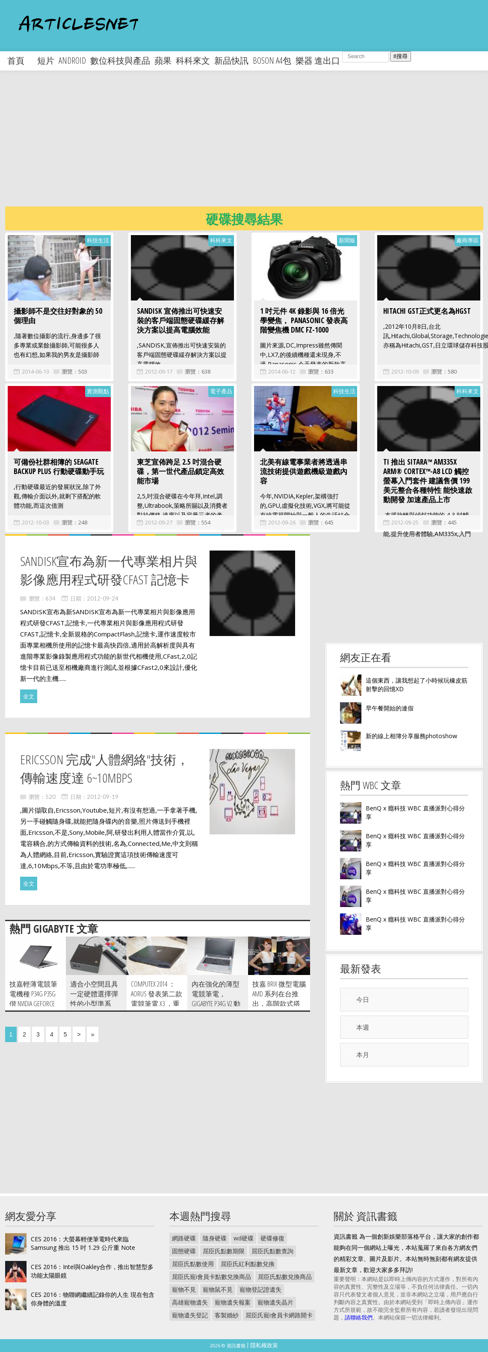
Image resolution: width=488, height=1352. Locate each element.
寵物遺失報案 (233, 1302)
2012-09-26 (282, 522)
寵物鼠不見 (218, 1289)
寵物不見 (184, 1289)
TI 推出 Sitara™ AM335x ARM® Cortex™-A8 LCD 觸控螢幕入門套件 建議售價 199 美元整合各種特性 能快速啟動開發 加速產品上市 (427, 480)
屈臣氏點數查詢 (272, 1251)
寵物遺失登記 (190, 1315)
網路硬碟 (184, 1238)
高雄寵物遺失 (190, 1302)
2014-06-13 (35, 371)
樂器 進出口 (318, 60)
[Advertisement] (226, 145)
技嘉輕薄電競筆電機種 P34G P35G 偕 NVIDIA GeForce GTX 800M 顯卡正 (33, 998)
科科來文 (193, 60)
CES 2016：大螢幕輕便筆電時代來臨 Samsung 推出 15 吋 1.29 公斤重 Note (83, 1243)
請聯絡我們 (359, 1317)
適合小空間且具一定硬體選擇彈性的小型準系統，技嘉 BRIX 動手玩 (94, 1003)
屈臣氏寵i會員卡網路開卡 (279, 1315)
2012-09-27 (158, 522)
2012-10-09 (405, 371)
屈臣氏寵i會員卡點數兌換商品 (211, 1276)
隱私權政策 (264, 1345)
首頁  (20, 60)
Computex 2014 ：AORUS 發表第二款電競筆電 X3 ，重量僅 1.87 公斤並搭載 (156, 1003)
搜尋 (400, 56)
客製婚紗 (227, 1315)
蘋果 (163, 60)
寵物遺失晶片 (275, 1302)
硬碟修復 (272, 1238)
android (72, 60)
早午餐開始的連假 (390, 708)
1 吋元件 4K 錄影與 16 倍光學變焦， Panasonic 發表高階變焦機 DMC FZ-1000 (304, 320)
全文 (28, 696)
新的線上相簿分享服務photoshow (411, 736)
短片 (45, 60)
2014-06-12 (282, 371)
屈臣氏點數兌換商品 (285, 1276)
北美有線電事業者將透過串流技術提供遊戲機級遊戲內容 (303, 471)
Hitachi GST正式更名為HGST (427, 311)
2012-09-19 (102, 796)
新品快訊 (231, 60)
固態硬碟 (184, 1251)
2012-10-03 (35, 522)
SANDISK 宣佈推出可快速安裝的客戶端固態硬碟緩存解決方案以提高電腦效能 (180, 320)
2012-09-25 (405, 522)
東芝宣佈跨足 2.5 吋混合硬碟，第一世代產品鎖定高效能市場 (180, 471)
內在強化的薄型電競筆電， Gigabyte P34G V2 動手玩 (216, 998)
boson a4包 (272, 60)
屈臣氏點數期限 (224, 1251)
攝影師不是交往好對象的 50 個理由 (58, 315)
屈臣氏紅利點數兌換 (248, 1264)
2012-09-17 (158, 371)
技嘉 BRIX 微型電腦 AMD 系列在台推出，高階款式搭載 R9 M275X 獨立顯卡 (279, 1003)
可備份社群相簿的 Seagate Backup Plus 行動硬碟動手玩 (59, 466)
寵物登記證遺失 (260, 1289)
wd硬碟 (244, 1238)
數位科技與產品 (120, 60)
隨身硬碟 (215, 1238)
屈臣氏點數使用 (193, 1264)
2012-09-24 (102, 598)
